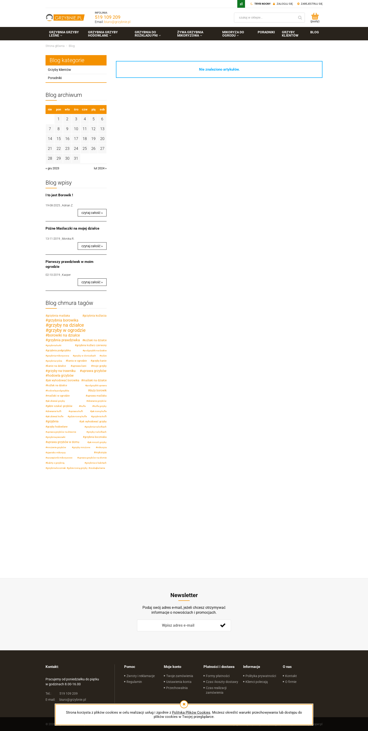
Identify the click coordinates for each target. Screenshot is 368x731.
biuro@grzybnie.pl (117, 22)
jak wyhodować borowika (63, 380)
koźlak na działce (57, 385)
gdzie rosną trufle (78, 416)
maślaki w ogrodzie (58, 395)
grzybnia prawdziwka (64, 340)
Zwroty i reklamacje (140, 676)
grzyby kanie (99, 360)
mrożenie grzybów (56, 447)
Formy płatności (218, 676)
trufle (83, 406)
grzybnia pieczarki (56, 437)
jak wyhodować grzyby (94, 421)
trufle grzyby (100, 406)
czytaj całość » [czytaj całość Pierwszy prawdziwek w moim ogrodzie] (92, 282)
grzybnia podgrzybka (59, 350)
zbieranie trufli (54, 411)
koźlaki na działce (95, 340)
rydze (104, 355)
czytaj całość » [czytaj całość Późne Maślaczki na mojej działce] (92, 246)
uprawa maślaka (97, 395)
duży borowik (98, 390)
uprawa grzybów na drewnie (61, 432)
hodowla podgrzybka (58, 390)
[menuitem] (65, 34)
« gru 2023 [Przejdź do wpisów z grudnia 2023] (52, 168)
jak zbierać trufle (55, 416)
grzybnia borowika (63, 320)
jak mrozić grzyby (98, 442)
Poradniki (55, 78)
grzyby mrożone (81, 447)
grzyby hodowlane (57, 426)
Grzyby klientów (59, 70)
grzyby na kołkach (97, 432)
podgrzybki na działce (95, 350)
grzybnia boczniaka (95, 437)
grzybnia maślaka (58, 315)
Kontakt (291, 676)
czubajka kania (97, 468)
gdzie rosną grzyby (78, 468)
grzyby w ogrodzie (67, 330)
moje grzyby (100, 365)
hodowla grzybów (61, 375)
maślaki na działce (95, 380)
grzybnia (52, 421)
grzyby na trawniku (62, 371)
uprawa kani (79, 365)
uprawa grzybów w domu (63, 442)
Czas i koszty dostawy (222, 682)
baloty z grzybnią (55, 463)
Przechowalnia (177, 688)
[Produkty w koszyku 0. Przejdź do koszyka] (314, 18)
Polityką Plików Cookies (191, 712)
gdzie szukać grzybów (59, 406)
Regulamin (134, 682)
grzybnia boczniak (56, 468)
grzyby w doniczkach (85, 355)
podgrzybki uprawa (97, 385)
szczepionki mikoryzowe (59, 457)
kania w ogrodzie (77, 360)
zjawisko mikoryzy (56, 452)
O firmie (290, 682)
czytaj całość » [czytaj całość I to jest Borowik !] (92, 213)
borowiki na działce (64, 335)
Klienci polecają (256, 682)
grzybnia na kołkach (96, 426)
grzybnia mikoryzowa (58, 355)
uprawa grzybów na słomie (93, 457)
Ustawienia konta (179, 682)
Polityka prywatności (260, 676)
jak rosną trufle (99, 411)
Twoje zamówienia (179, 676)
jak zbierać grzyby (56, 401)
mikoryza (102, 447)
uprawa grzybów (94, 371)
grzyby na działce (66, 325)
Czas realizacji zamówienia (216, 690)
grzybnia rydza (54, 361)
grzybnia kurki (54, 345)
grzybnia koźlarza (95, 315)
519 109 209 (107, 17)
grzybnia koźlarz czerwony (92, 345)
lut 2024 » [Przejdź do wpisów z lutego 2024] (100, 168)
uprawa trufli (76, 411)
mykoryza (101, 452)
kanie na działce (56, 365)
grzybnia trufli (99, 416)
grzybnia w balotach (96, 463)
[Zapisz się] (223, 625)
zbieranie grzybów (97, 401)
